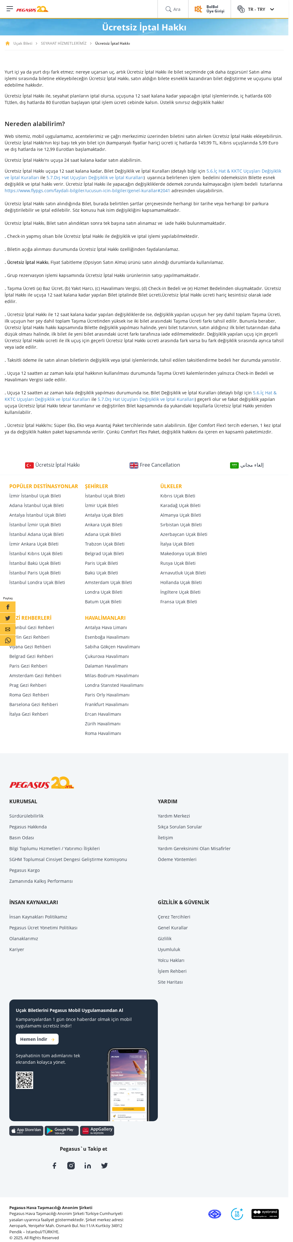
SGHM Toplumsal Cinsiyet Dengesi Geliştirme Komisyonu (68, 859)
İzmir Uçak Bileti (101, 505)
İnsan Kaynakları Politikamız (38, 917)
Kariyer (16, 949)
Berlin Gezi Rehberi (29, 637)
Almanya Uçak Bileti (180, 515)
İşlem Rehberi (172, 971)
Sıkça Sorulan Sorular (180, 827)
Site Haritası (170, 982)
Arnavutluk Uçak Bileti (183, 573)
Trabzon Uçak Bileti (105, 544)
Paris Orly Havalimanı (107, 695)
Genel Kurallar (173, 928)
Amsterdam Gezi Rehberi (35, 675)
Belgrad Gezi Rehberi (31, 656)
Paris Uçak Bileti (101, 563)
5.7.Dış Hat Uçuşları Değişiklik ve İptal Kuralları (95, 177)
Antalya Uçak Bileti (104, 515)
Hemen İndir (37, 1039)
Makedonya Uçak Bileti (183, 553)
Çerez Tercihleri (174, 917)
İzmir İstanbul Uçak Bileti (35, 496)
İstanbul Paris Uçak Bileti (35, 573)
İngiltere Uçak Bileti (180, 592)
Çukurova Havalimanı (107, 656)
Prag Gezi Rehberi (28, 685)
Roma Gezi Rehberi (29, 695)
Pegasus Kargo (24, 870)
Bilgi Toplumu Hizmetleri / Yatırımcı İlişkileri (54, 848)
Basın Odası (21, 838)
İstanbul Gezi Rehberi (31, 627)
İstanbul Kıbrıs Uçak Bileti (36, 553)
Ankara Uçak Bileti (103, 525)
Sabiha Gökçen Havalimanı (112, 647)
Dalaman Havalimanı (106, 666)
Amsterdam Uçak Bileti (108, 582)
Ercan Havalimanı (103, 714)
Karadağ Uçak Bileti (180, 505)
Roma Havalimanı (103, 733)
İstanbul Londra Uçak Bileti (37, 582)
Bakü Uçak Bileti (101, 573)
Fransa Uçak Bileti (178, 602)
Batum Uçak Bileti (103, 602)
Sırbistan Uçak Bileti (181, 525)
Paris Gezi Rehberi (28, 666)
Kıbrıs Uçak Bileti (177, 496)
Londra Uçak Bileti (103, 592)
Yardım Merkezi (174, 816)
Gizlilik (164, 938)
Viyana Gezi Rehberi (30, 647)
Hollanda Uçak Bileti (181, 582)
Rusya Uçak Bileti (178, 563)
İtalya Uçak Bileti (177, 544)
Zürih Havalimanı (103, 724)
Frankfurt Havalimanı (107, 704)
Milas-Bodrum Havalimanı (112, 675)
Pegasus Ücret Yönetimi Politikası (43, 928)
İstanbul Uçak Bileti (105, 496)
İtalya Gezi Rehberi (28, 714)
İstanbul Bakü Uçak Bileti (35, 563)
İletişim (165, 838)
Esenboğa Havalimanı (107, 637)
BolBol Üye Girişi (215, 9)
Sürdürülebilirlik (26, 816)
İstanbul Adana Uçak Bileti (36, 534)
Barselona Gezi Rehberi (33, 704)
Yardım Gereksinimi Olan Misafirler (194, 848)
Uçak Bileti (22, 43)
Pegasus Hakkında (28, 827)
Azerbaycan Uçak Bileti (183, 534)
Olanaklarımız (23, 938)
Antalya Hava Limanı (106, 627)
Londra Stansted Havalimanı (114, 685)
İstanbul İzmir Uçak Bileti (35, 525)
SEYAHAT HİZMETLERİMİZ (64, 43)
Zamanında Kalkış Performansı (41, 881)
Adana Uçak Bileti (103, 534)
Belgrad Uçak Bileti (104, 553)
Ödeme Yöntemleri (177, 859)
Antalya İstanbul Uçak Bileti (37, 515)
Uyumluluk (169, 949)
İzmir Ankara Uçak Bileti (34, 544)
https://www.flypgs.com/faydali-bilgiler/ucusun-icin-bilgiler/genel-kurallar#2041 (87, 190)
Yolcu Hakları (171, 960)
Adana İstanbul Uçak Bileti (36, 505)
